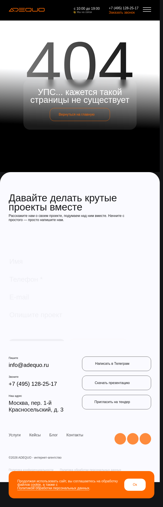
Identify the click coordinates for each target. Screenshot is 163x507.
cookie (36, 484)
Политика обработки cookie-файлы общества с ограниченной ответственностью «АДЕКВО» (73, 499)
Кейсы (35, 450)
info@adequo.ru (29, 376)
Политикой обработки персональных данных (53, 488)
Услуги (15, 450)
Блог (53, 450)
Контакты (74, 450)
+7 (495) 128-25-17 (124, 8)
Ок (135, 484)
